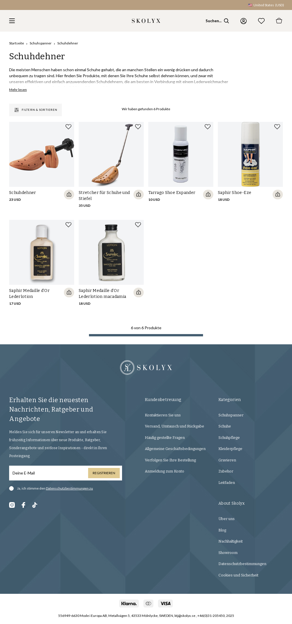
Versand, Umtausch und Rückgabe (174, 426)
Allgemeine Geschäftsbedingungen (175, 449)
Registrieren (104, 473)
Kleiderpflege (230, 449)
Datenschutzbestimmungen (242, 564)
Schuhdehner (67, 43)
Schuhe (224, 426)
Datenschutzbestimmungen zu (69, 488)
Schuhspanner (41, 43)
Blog (222, 530)
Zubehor (225, 471)
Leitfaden (226, 482)
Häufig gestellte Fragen (165, 437)
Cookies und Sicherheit (238, 575)
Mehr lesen (18, 89)
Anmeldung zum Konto (164, 471)
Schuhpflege (229, 437)
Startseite (16, 43)
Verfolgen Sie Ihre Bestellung (170, 460)
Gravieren (227, 460)
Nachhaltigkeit (230, 541)
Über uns (226, 519)
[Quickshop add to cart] (69, 194)
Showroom (228, 553)
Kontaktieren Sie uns (163, 415)
